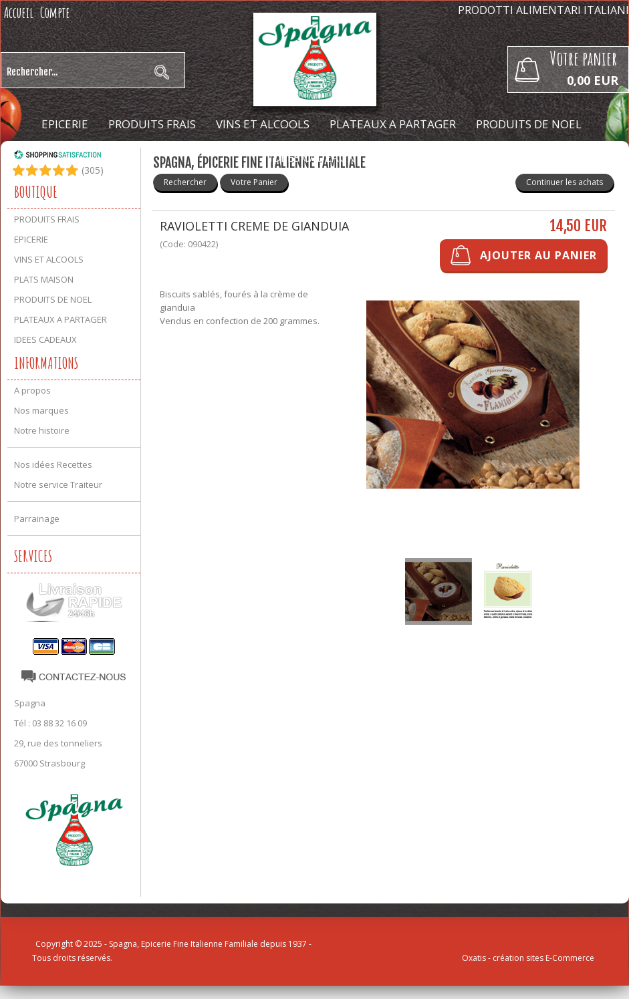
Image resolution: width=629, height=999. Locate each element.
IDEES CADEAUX (311, 157)
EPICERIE (64, 124)
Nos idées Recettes (53, 464)
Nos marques (41, 410)
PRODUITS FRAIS (152, 124)
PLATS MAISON (44, 279)
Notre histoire (42, 430)
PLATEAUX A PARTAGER (393, 124)
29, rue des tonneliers (58, 743)
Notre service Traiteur (58, 484)
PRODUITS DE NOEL (529, 124)
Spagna (29, 703)
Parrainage (36, 519)
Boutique (35, 192)
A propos (32, 390)
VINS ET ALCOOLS (262, 124)
